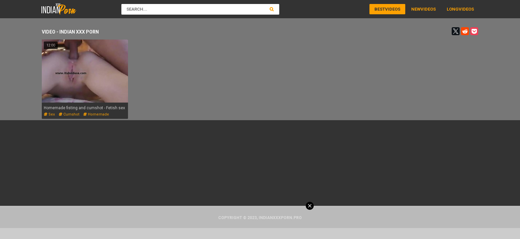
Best (379, 9)
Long (453, 9)
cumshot (69, 114)
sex (49, 114)
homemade (96, 114)
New (416, 9)
